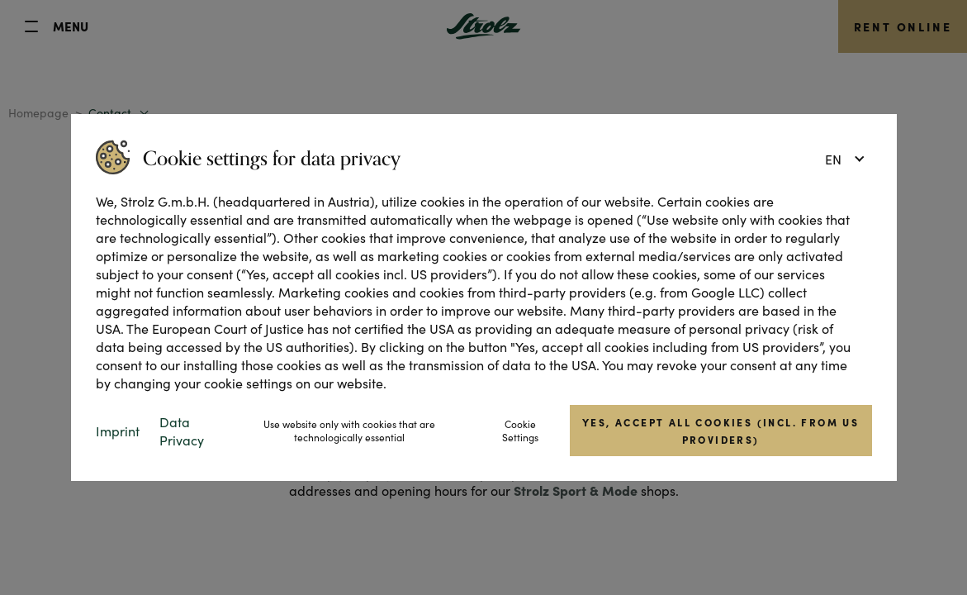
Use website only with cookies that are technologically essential (349, 430)
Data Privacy (181, 430)
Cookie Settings (520, 430)
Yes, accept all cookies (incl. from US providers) (720, 430)
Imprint (118, 430)
